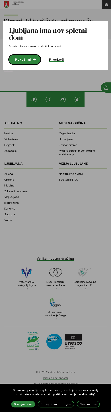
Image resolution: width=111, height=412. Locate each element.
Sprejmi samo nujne (56, 404)
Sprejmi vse (23, 404)
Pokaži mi (26, 59)
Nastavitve (88, 404)
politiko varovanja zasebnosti (74, 394)
